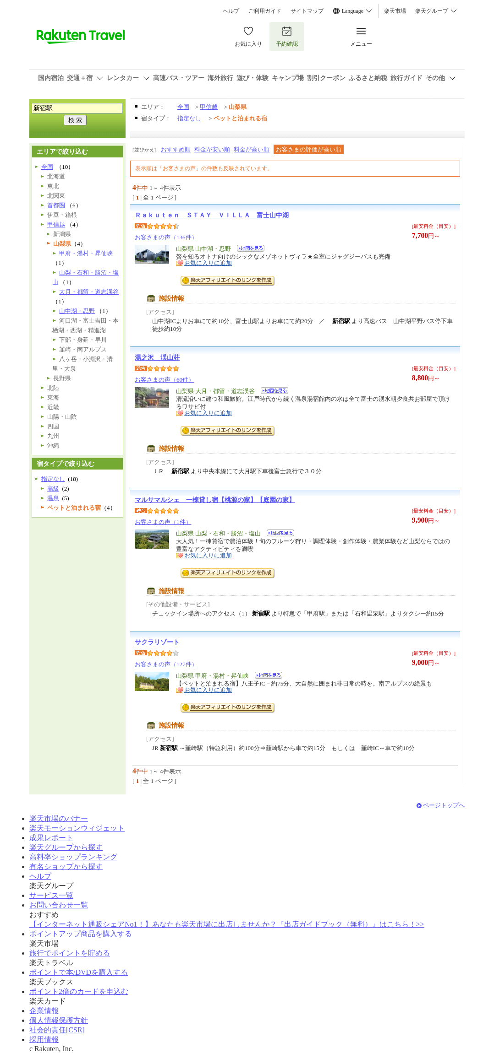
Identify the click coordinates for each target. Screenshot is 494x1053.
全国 (183, 106)
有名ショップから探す (66, 866)
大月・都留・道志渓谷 (89, 291)
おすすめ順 (176, 149)
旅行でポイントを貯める (69, 953)
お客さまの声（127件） (166, 664)
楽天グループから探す (66, 847)
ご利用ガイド (264, 11)
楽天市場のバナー (58, 818)
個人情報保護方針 (58, 1020)
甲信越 (209, 106)
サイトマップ (307, 11)
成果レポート (51, 838)
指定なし (189, 118)
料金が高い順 (251, 149)
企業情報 (44, 1011)
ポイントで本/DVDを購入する (78, 972)
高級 (53, 488)
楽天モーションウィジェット (77, 828)
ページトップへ (444, 805)
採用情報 (44, 1039)
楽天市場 (395, 11)
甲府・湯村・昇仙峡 (86, 253)
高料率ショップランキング (73, 857)
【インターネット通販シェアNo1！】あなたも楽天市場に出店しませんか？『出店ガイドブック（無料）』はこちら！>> (226, 924)
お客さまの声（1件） (163, 521)
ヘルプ (231, 11)
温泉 (53, 498)
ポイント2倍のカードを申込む (78, 991)
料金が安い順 (212, 149)
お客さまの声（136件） (166, 237)
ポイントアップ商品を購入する (80, 934)
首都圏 (56, 205)
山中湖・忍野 (77, 311)
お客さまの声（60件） (164, 379)
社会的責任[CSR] (57, 1030)
